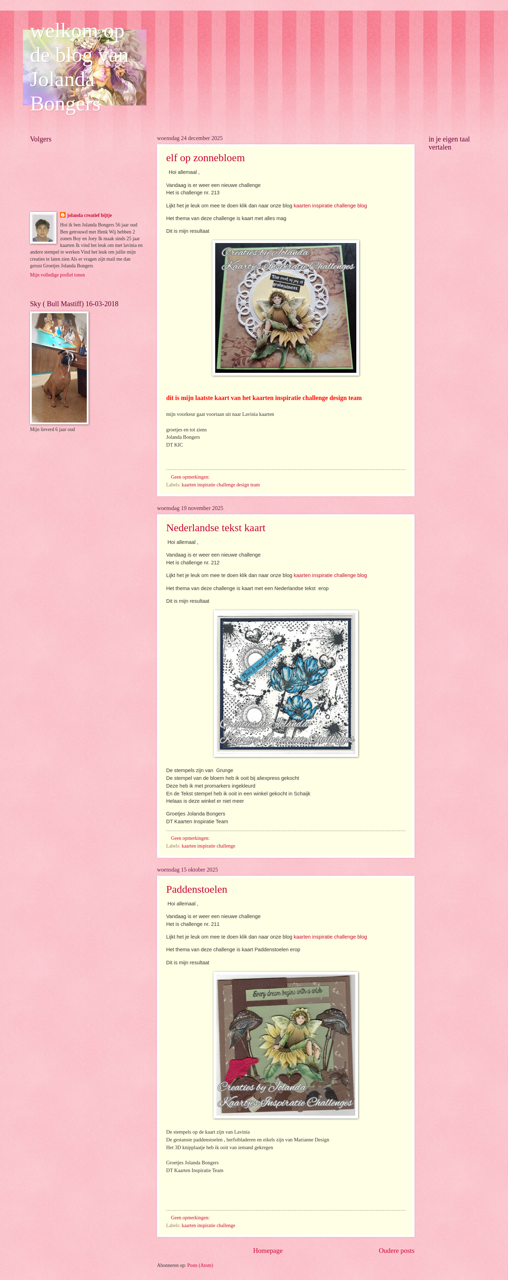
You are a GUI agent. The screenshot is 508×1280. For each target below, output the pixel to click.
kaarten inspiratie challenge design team (221, 484)
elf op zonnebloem (205, 157)
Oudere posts (397, 1250)
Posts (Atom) (200, 1265)
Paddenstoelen (196, 889)
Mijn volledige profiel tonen (57, 275)
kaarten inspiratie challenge (208, 846)
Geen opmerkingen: (191, 477)
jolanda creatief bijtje (89, 215)
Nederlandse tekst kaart (216, 527)
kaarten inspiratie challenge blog (330, 205)
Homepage (268, 1250)
